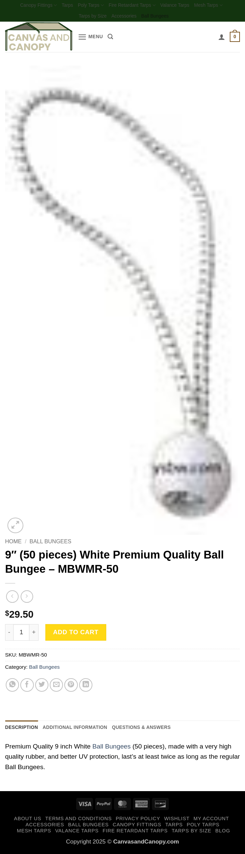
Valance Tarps (179, 5)
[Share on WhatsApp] (12, 686)
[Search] (113, 38)
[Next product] (12, 598)
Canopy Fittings (31, 6)
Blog (222, 833)
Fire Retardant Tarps (133, 6)
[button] (92, 38)
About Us (27, 821)
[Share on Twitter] (42, 686)
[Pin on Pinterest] (71, 686)
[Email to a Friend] (56, 686)
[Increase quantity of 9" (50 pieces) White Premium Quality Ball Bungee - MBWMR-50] (34, 634)
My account (211, 821)
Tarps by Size (89, 17)
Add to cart (75, 633)
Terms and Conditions (78, 821)
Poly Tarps (87, 6)
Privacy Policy (138, 821)
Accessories (124, 17)
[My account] (220, 38)
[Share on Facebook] (27, 686)
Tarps (62, 5)
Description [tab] (23, 729)
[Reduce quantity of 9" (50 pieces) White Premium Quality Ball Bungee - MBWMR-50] (9, 634)
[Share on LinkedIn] (86, 686)
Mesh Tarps (216, 6)
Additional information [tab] (82, 729)
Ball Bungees (158, 17)
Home (13, 543)
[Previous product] (27, 598)
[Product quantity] (21, 634)
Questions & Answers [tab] (156, 729)
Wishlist (177, 821)
